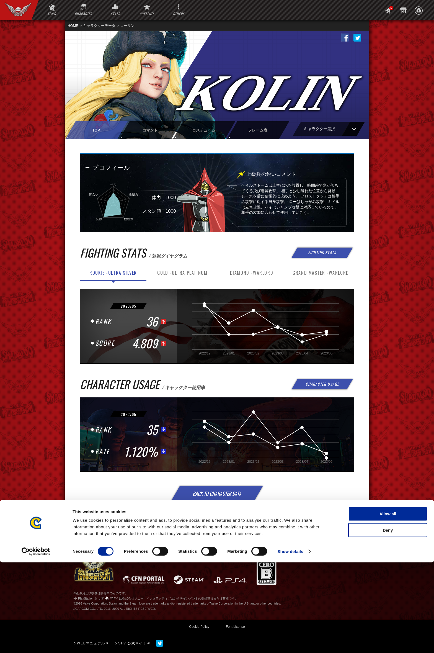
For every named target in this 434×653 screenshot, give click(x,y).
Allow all (387, 604)
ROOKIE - (113, 272)
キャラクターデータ (99, 26)
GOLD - (182, 272)
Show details (290, 642)
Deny (388, 620)
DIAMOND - (251, 272)
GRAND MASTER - (321, 272)
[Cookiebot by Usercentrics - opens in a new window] (36, 642)
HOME (73, 26)
